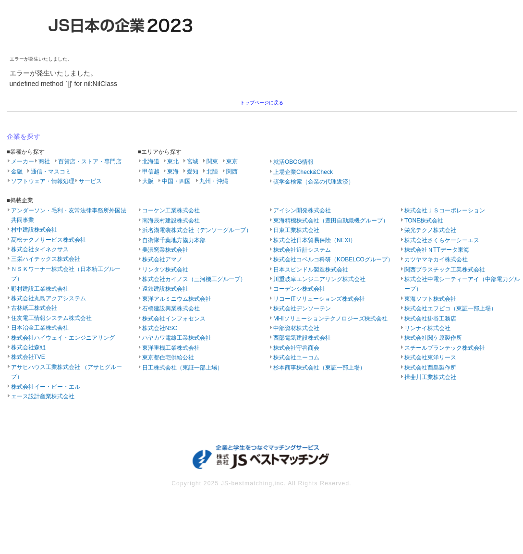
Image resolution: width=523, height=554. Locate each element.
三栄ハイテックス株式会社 (45, 259)
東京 (232, 161)
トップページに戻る (261, 102)
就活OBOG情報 (293, 162)
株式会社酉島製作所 (430, 367)
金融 (17, 171)
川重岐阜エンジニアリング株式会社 (319, 279)
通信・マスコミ (51, 171)
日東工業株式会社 (296, 230)
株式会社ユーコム (296, 357)
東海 (173, 171)
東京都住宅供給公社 (168, 357)
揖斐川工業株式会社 (430, 377)
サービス (90, 181)
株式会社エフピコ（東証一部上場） (450, 308)
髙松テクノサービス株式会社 (48, 239)
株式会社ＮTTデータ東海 (436, 249)
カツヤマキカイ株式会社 (436, 259)
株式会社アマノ (162, 259)
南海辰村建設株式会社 (171, 220)
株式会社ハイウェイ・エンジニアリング (63, 337)
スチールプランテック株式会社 (444, 348)
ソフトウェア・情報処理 (42, 181)
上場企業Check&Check (303, 172)
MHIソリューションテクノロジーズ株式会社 (330, 318)
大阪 (148, 181)
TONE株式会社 (423, 220)
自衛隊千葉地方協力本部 (174, 240)
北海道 (150, 161)
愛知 (192, 171)
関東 (212, 161)
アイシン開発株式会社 (302, 210)
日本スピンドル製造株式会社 (310, 269)
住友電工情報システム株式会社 (51, 318)
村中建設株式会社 (34, 229)
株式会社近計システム (302, 249)
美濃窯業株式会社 (165, 249)
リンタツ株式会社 (165, 269)
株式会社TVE (28, 357)
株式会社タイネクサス (40, 249)
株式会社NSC (159, 328)
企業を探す (23, 136)
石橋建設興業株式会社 (171, 308)
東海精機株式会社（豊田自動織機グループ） (331, 220)
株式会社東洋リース (430, 357)
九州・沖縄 (213, 181)
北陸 (212, 171)
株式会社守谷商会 (296, 348)
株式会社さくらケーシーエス (441, 240)
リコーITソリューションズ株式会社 (319, 298)
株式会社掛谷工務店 (430, 318)
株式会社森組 (28, 347)
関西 (232, 171)
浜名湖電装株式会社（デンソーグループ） (197, 230)
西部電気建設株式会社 (302, 337)
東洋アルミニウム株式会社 (176, 298)
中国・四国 (176, 181)
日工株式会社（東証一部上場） (182, 367)
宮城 (192, 161)
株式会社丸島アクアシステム (48, 298)
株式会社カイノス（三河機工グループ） (194, 279)
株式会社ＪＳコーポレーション (444, 210)
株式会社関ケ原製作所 (433, 337)
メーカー (22, 161)
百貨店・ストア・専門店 (90, 161)
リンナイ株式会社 (427, 328)
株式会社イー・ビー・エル (45, 386)
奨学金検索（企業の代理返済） (313, 181)
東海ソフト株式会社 (430, 298)
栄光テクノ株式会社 (430, 230)
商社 (44, 161)
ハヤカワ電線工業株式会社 (176, 337)
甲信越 (150, 171)
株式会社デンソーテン (302, 308)
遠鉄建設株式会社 (165, 288)
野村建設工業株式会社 (40, 288)
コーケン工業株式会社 (171, 210)
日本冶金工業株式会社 (40, 327)
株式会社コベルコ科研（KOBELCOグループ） (333, 259)
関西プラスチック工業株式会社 (444, 269)
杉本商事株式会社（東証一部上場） (319, 367)
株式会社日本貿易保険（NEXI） (314, 240)
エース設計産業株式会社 (42, 396)
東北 (173, 161)
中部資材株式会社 (296, 328)
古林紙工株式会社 (34, 308)
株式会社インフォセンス (174, 318)
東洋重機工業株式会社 (171, 348)
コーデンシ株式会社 (299, 288)
